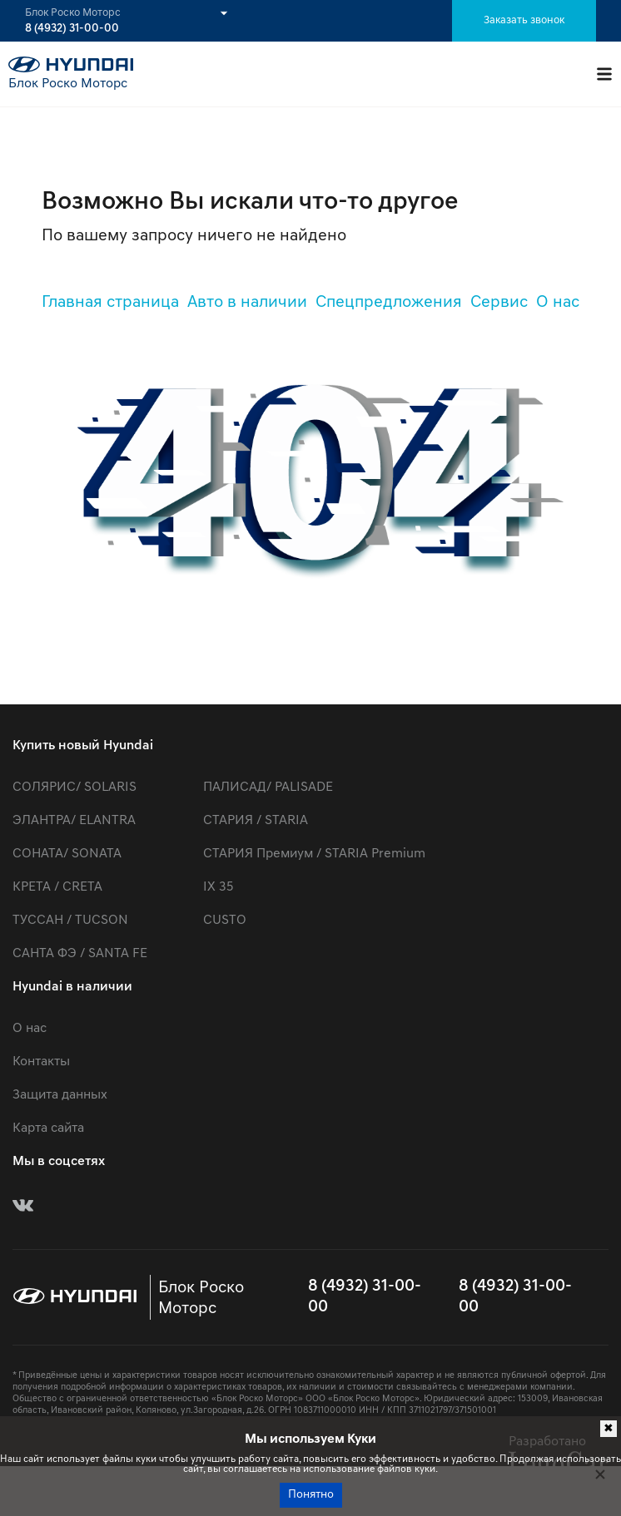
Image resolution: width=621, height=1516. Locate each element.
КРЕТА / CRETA (57, 887)
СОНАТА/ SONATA (67, 854)
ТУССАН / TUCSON (70, 920)
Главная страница (110, 302)
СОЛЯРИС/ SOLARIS (74, 787)
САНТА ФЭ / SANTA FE (79, 953)
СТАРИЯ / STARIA (255, 820)
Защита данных (59, 1095)
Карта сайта (48, 1128)
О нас (557, 302)
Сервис (499, 302)
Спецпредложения (388, 302)
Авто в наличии (247, 302)
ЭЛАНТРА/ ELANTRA (74, 820)
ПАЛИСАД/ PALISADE (268, 787)
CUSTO (224, 920)
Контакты (41, 1062)
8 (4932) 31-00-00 (72, 29)
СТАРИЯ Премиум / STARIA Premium (314, 854)
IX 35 (218, 887)
